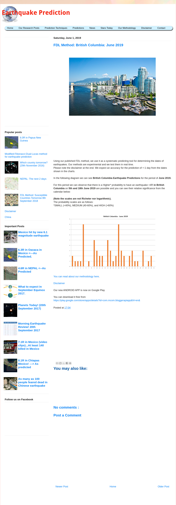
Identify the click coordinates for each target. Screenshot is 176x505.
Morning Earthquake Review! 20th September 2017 (32, 327)
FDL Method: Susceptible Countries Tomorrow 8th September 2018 (33, 198)
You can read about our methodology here (76, 276)
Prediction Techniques (56, 28)
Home (10, 28)
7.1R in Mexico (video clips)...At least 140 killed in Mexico (32, 345)
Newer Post (62, 486)
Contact (161, 28)
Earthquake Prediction (36, 12)
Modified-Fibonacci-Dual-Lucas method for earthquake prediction (26, 155)
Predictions (78, 28)
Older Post (163, 486)
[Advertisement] (112, 138)
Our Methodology (127, 28)
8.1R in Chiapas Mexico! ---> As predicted (28, 364)
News (92, 28)
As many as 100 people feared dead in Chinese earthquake (32, 382)
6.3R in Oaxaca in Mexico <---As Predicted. (30, 253)
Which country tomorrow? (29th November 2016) (34, 164)
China (8, 217)
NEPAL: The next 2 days (33, 179)
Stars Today (107, 28)
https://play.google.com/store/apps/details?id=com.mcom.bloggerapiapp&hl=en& (96, 300)
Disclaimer (146, 28)
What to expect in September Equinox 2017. (31, 290)
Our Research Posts (29, 28)
